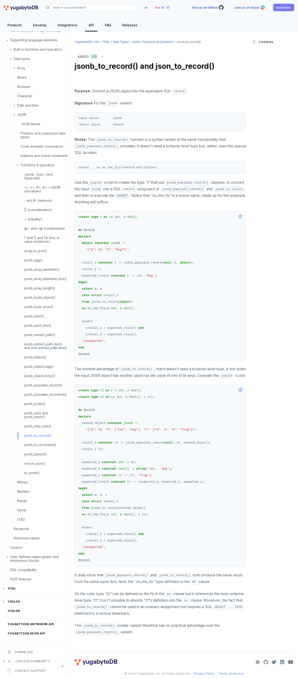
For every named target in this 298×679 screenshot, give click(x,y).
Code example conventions (42, 146)
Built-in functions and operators (38, 49)
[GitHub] (266, 662)
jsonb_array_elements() (42, 269)
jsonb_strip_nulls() (37, 426)
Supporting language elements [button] (34, 40)
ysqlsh (13, 601)
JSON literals (30, 124)
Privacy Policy (204, 673)
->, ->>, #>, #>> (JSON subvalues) (42, 189)
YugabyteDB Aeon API (26, 633)
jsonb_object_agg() (39, 366)
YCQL (11, 588)
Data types (22, 59)
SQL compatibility (23, 570)
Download (20, 652)
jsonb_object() (35, 357)
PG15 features (20, 579)
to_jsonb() (32, 473)
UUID (21, 519)
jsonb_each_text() (37, 325)
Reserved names (27, 538)
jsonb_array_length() (39, 288)
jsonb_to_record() (37, 435)
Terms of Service (231, 673)
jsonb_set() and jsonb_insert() (36, 415)
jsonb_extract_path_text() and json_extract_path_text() (45, 346)
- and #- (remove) (38, 200)
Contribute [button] (262, 42)
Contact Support (26, 670)
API (97, 42)
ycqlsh (13, 611)
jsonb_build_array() (38, 307)
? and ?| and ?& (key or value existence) (42, 239)
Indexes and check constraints (44, 156)
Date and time (27, 105)
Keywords (21, 529)
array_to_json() (35, 251)
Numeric (23, 491)
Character (24, 96)
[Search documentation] (90, 7)
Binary (22, 77)
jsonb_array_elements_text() (45, 279)
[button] (283, 7)
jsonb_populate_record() (43, 385)
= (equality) (33, 219)
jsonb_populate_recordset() (45, 394)
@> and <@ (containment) (44, 228)
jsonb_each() (34, 316)
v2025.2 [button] (91, 55)
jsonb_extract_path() (39, 335)
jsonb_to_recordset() (40, 445)
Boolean (23, 87)
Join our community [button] (28, 661)
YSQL (106, 42)
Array (21, 68)
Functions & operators (37, 165)
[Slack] (258, 662)
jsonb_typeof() (35, 454)
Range (22, 501)
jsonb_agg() (33, 260)
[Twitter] (274, 662)
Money (22, 482)
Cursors (16, 547)
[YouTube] (290, 662)
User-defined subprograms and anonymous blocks (34, 558)
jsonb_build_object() (39, 297)
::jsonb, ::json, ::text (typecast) (38, 176)
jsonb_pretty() (35, 404)
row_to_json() (34, 463)
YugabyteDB (83, 42)
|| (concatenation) (38, 210)
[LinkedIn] (282, 662)
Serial (21, 510)
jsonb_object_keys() (39, 376)
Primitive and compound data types (43, 135)
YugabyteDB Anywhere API (30, 624)
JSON (21, 115)
